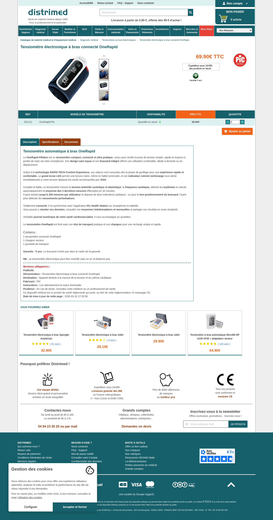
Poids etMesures (99, 31)
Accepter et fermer (75, 507)
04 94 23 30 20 (48, 426)
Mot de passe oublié (82, 453)
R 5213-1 (208, 501)
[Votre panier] (223, 19)
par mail (71, 426)
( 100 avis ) (224, 344)
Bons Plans (206, 29)
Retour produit (105, 3)
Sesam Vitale (55, 31)
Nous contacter (145, 3)
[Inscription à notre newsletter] (206, 424)
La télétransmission (136, 461)
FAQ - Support (125, 3)
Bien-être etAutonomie (192, 31)
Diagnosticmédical (40, 31)
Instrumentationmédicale (116, 31)
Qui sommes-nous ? (29, 446)
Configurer (30, 507)
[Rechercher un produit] (144, 12)
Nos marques (132, 450)
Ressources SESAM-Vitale (140, 457)
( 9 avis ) (111, 340)
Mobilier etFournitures (70, 31)
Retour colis (24, 450)
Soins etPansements (132, 31)
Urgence (177, 29)
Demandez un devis (136, 426)
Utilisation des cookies (30, 497)
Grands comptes (134, 468)
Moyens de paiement (29, 453)
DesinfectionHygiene (25, 31)
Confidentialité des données (86, 461)
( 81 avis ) (55, 344)
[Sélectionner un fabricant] (234, 30)
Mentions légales (27, 461)
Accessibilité (86, 3)
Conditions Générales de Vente (35, 457)
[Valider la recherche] (190, 12)
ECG (84, 29)
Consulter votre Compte (84, 457)
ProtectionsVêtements (147, 31)
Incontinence (162, 29)
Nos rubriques (133, 453)
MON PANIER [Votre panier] (235, 11)
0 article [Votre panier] (236, 19)
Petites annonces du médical (141, 465)
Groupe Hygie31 (145, 494)
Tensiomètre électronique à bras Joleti (102, 334)
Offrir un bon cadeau (136, 446)
